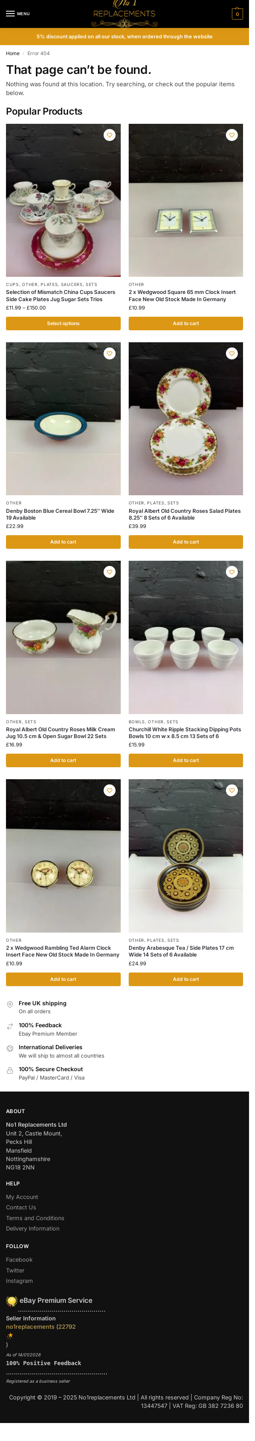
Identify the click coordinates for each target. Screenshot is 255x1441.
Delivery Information (32, 1229)
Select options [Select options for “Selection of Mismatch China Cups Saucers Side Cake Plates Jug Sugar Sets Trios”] (63, 323)
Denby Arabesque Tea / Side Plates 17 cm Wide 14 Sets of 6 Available (181, 952)
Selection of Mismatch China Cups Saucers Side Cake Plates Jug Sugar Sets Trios (60, 295)
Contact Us (21, 1208)
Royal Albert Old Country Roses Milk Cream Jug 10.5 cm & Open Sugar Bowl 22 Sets (60, 733)
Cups (12, 284)
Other (30, 284)
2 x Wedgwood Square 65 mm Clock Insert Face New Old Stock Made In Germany (182, 295)
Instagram (19, 1281)
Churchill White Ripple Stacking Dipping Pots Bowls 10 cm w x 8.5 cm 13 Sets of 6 (185, 733)
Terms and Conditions (35, 1218)
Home (13, 53)
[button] (236, 14)
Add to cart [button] (186, 323)
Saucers (72, 284)
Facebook (19, 1260)
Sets (92, 284)
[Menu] (18, 14)
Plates (49, 284)
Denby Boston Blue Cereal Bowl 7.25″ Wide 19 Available (60, 514)
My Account (22, 1198)
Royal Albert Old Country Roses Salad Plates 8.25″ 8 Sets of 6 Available (185, 514)
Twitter (15, 1271)
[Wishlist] (109, 136)
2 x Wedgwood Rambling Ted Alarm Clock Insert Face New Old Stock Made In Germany (63, 952)
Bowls (137, 722)
